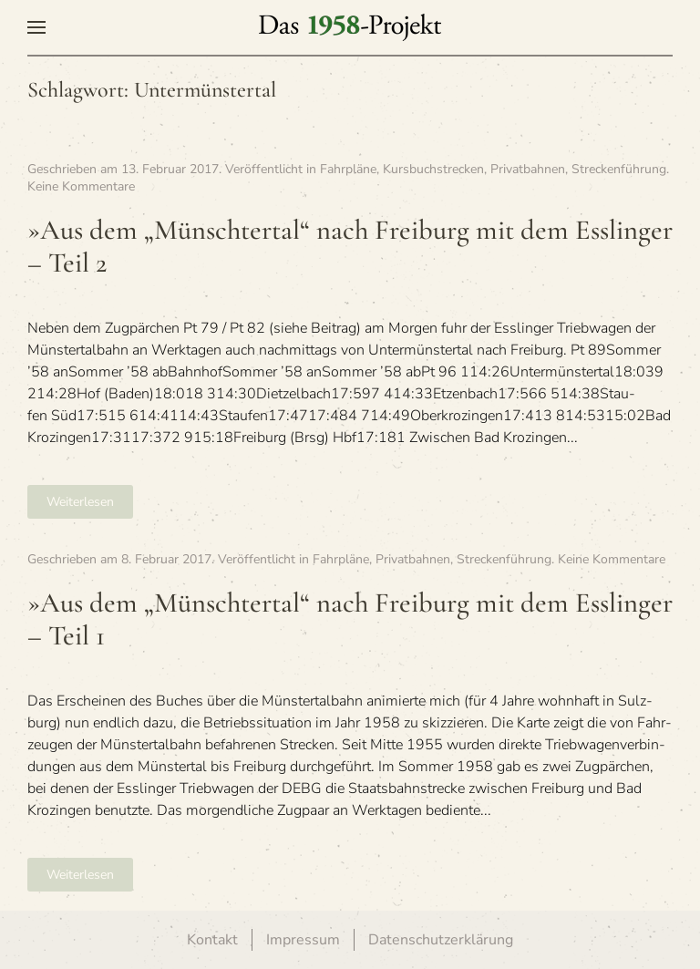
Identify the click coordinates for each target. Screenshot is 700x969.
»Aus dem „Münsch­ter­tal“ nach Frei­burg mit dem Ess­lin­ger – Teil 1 (350, 620)
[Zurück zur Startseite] (350, 27)
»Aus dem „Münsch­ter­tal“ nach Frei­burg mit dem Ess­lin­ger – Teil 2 (350, 247)
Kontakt (212, 940)
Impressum (303, 940)
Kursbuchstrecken (433, 169)
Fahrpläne (348, 169)
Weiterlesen (80, 501)
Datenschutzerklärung (440, 940)
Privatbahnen (527, 169)
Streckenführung (618, 169)
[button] (36, 27)
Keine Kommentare (81, 186)
